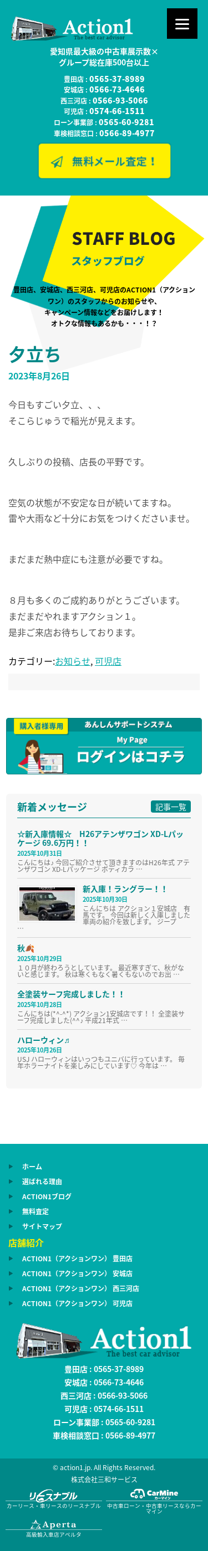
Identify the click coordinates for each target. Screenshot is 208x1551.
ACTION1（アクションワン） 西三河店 (80, 1288)
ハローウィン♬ (43, 1039)
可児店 (108, 660)
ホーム (32, 1166)
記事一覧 (170, 806)
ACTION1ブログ (47, 1196)
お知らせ (72, 660)
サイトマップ (42, 1226)
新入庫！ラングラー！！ (125, 888)
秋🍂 (25, 947)
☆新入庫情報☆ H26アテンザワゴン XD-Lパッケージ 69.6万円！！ (100, 838)
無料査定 (35, 1211)
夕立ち (35, 354)
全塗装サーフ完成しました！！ (71, 993)
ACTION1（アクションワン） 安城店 (77, 1273)
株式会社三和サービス (104, 1479)
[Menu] (182, 23)
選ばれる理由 (42, 1181)
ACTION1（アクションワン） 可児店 (77, 1303)
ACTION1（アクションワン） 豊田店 (77, 1258)
